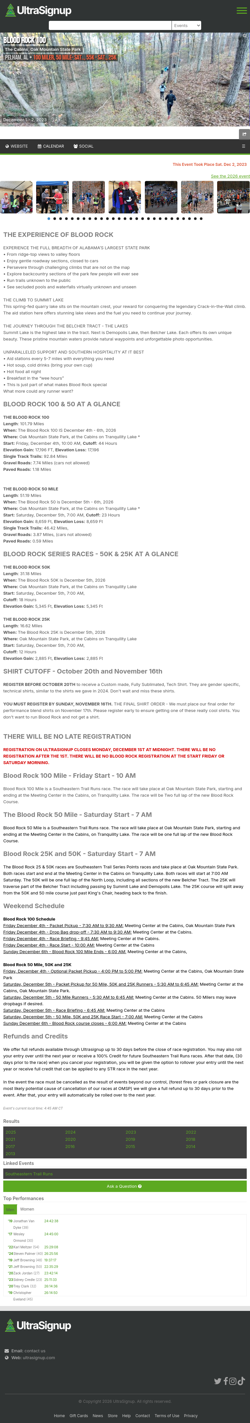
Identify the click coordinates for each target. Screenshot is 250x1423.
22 (172, 218)
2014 (191, 1146)
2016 (70, 1146)
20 (160, 218)
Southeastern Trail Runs (29, 1173)
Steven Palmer (24, 1254)
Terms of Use (167, 1415)
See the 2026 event (230, 176)
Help (126, 1415)
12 (113, 218)
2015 (130, 1146)
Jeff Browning (24, 1260)
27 (201, 218)
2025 (11, 1132)
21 (166, 218)
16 (136, 218)
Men (10, 1209)
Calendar (50, 146)
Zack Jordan (23, 1273)
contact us (34, 1350)
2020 (70, 1139)
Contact (142, 1415)
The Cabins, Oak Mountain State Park (43, 49)
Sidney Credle (24, 1280)
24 (183, 218)
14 (125, 218)
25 (189, 218)
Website (16, 146)
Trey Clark (21, 1286)
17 (142, 218)
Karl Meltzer (22, 1247)
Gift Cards (79, 1415)
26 (195, 218)
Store (113, 1415)
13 (119, 218)
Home (59, 1415)
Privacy (191, 1415)
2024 (70, 1132)
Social (83, 146)
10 (101, 218)
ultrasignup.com (39, 1357)
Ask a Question (124, 1186)
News (98, 1415)
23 (177, 218)
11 (107, 218)
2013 (10, 1153)
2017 (10, 1146)
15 (131, 218)
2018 (190, 1139)
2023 (131, 1132)
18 (148, 218)
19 (154, 218)
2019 (130, 1139)
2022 (191, 1132)
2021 (10, 1139)
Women (27, 1209)
